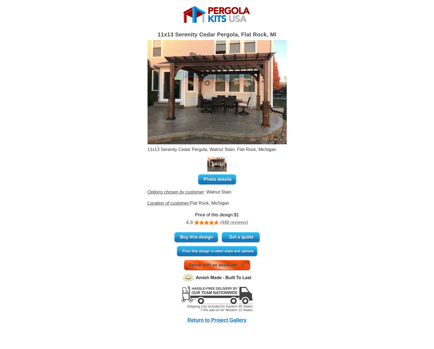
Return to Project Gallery (216, 320)
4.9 (189, 222)
